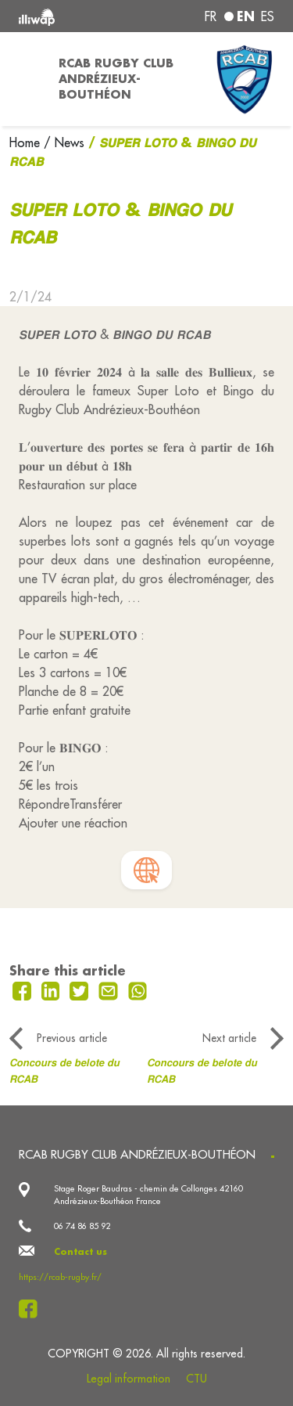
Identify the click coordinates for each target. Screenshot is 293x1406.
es (267, 16)
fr (210, 16)
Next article (229, 1038)
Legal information (128, 1379)
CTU (196, 1379)
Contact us (80, 1251)
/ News (64, 142)
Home (26, 142)
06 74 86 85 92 (82, 1225)
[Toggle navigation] (24, 79)
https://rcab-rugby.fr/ (60, 1276)
